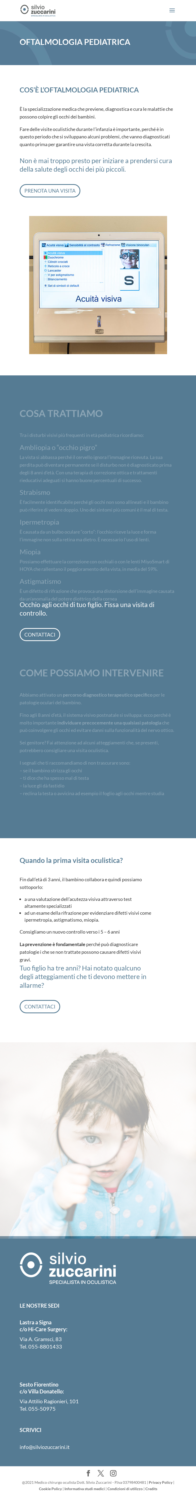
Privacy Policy (160, 1482)
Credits (151, 1488)
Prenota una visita (50, 191)
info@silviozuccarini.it (44, 1447)
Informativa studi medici (84, 1488)
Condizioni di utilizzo (125, 1488)
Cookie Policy (50, 1488)
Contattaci (39, 635)
